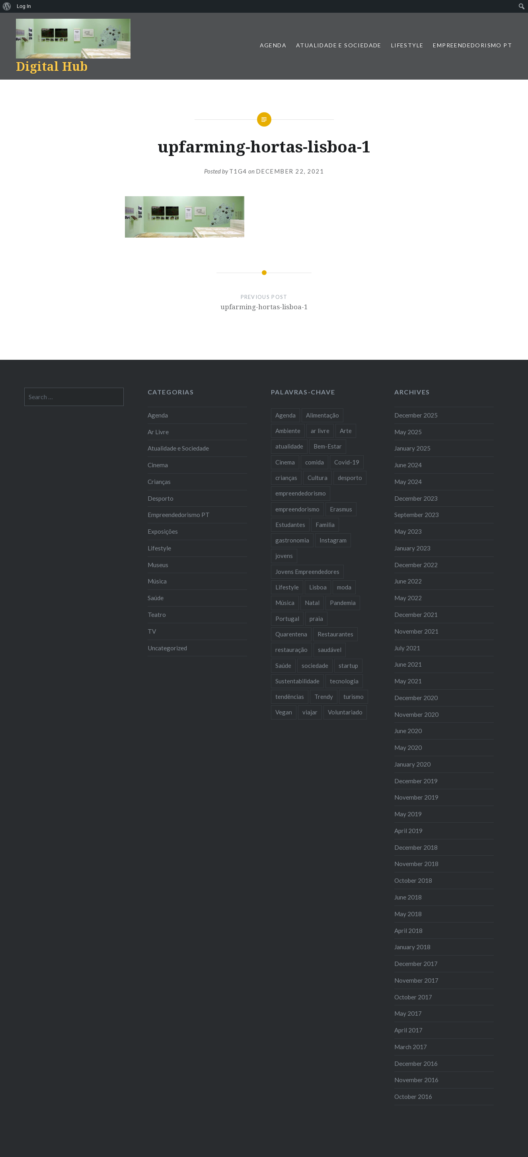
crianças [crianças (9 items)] (286, 477)
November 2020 (416, 714)
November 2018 (416, 863)
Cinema (158, 464)
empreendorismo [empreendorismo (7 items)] (297, 509)
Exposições (163, 531)
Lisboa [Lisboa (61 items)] (318, 587)
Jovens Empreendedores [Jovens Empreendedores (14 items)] (307, 571)
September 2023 (416, 514)
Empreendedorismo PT (472, 45)
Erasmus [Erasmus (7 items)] (341, 509)
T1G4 (238, 171)
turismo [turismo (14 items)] (353, 696)
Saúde (156, 597)
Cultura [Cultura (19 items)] (317, 477)
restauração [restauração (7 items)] (291, 649)
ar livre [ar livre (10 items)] (320, 430)
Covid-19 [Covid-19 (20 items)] (346, 462)
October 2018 (413, 880)
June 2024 (408, 464)
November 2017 (416, 980)
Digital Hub (52, 66)
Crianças (159, 481)
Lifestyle (407, 45)
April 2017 (408, 1030)
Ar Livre (158, 431)
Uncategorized (167, 648)
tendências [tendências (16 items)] (289, 696)
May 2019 (408, 814)
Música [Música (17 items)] (284, 602)
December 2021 (416, 614)
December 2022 (416, 564)
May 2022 (408, 597)
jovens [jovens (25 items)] (284, 555)
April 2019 (408, 830)
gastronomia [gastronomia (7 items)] (292, 540)
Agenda (273, 45)
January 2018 (412, 946)
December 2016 (416, 1063)
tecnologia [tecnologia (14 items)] (344, 681)
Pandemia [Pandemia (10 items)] (343, 602)
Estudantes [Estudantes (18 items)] (290, 524)
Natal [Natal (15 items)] (312, 602)
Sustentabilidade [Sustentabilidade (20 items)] (297, 681)
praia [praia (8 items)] (316, 618)
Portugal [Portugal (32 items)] (287, 618)
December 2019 (416, 780)
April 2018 (408, 930)
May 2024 (408, 481)
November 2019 (416, 797)
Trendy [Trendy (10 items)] (323, 696)
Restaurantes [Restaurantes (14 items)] (335, 634)
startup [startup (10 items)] (348, 665)
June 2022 (408, 581)
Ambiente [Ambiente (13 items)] (287, 430)
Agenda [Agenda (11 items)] (285, 415)
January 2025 (412, 448)
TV (152, 631)
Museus (158, 564)
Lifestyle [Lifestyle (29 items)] (287, 587)
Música (157, 581)
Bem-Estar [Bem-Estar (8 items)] (328, 446)
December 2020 (416, 697)
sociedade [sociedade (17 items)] (315, 665)
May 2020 (408, 747)
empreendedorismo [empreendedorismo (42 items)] (300, 493)
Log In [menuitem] (24, 6)
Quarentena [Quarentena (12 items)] (291, 634)
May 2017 (408, 1013)
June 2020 (408, 730)
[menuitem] (7, 6)
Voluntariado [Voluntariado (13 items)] (345, 712)
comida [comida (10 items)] (314, 462)
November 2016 (416, 1079)
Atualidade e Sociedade (339, 45)
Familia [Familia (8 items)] (325, 524)
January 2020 (412, 764)
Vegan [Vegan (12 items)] (283, 712)
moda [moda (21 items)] (344, 587)
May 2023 (408, 531)
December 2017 (416, 963)
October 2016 (413, 1096)
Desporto (160, 498)
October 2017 (413, 997)
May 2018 (408, 913)
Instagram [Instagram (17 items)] (333, 540)
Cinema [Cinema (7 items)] (285, 462)
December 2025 (416, 415)
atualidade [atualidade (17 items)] (289, 446)
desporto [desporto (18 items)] (350, 477)
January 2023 (412, 548)
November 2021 (416, 631)
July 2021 (407, 648)
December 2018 (416, 847)
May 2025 (408, 431)
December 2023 (416, 498)
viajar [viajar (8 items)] (310, 712)
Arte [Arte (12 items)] (346, 430)
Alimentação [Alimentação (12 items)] (322, 415)
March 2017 (410, 1046)
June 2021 (408, 664)
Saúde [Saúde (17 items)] (283, 665)
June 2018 (408, 897)
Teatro (157, 614)
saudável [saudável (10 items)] (329, 649)
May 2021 (408, 681)
